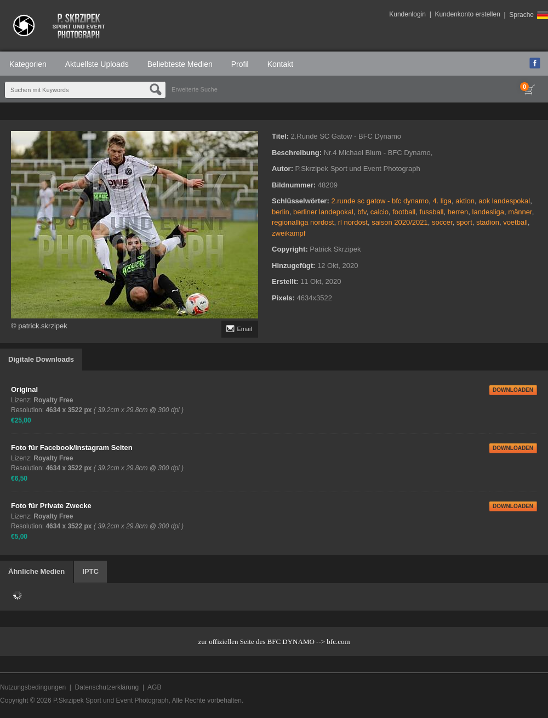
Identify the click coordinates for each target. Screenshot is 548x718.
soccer (442, 222)
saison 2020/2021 (400, 222)
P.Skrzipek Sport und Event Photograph (111, 700)
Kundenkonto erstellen (467, 14)
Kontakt (280, 64)
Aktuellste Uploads (97, 64)
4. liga (442, 201)
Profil (240, 64)
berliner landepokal (323, 212)
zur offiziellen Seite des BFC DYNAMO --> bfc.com (274, 641)
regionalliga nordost (303, 222)
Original (24, 389)
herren (458, 212)
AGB (154, 687)
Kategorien (28, 64)
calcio (379, 212)
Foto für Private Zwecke (51, 506)
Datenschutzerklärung (107, 687)
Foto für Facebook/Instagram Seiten (72, 447)
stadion (487, 222)
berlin (280, 212)
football (403, 212)
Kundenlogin (407, 14)
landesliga (488, 212)
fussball (431, 212)
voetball (515, 222)
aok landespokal (504, 201)
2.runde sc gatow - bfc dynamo (380, 201)
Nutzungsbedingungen (33, 687)
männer (520, 212)
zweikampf (288, 233)
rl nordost (353, 222)
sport (464, 222)
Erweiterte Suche (195, 89)
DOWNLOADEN (513, 390)
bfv (361, 212)
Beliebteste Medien (180, 64)
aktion (465, 201)
